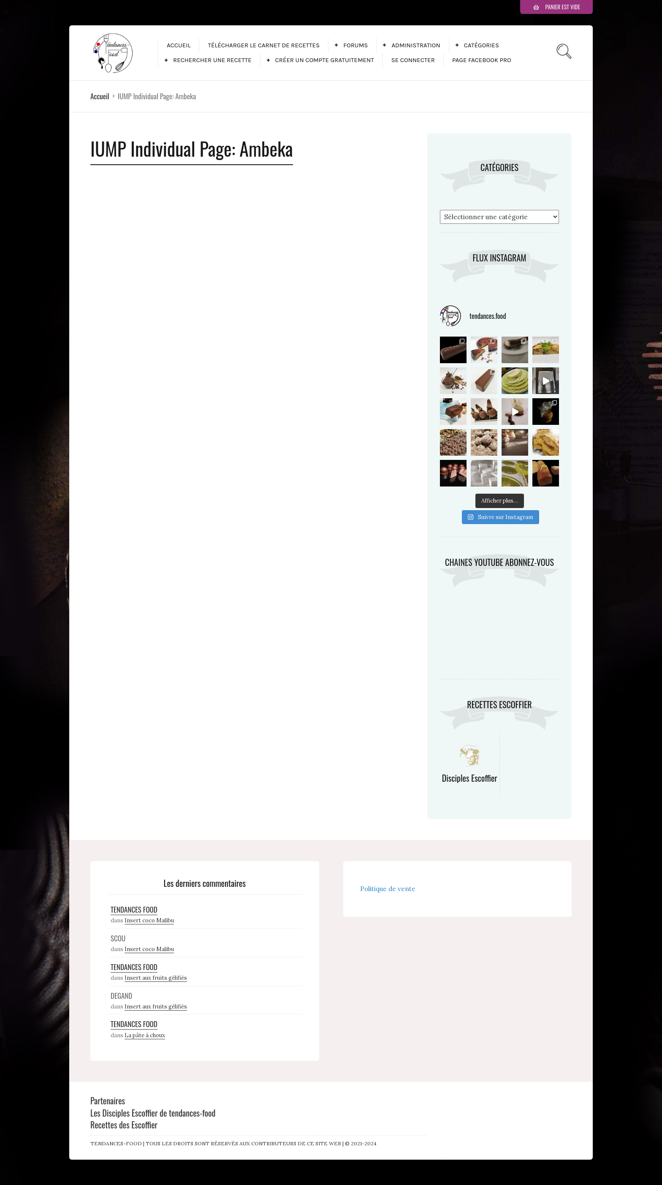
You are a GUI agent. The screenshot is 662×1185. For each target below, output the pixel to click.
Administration (415, 45)
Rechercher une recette (212, 60)
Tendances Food (134, 909)
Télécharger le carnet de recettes (264, 45)
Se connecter (413, 60)
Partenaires (107, 1100)
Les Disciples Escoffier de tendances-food (152, 1112)
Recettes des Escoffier (123, 1124)
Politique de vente (387, 889)
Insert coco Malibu (149, 920)
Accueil (178, 45)
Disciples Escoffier (469, 778)
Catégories (481, 45)
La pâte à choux (145, 1035)
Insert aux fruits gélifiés (156, 977)
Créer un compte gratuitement (324, 60)
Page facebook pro (481, 60)
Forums (355, 45)
